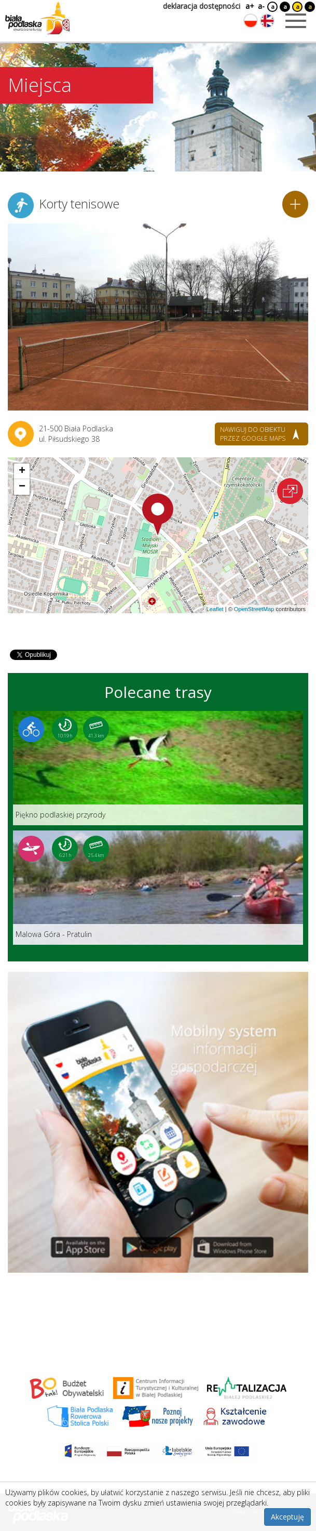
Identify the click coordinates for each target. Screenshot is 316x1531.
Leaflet (215, 609)
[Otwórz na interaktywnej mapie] (290, 491)
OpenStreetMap (254, 609)
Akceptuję (287, 1517)
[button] (157, 514)
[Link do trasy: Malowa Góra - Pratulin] (158, 887)
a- (261, 6)
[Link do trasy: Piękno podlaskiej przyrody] (158, 768)
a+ (249, 6)
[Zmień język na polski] (250, 21)
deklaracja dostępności (201, 6)
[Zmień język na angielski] (267, 21)
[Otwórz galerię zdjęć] (158, 317)
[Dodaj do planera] (295, 204)
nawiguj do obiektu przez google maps (252, 434)
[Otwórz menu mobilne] (296, 21)
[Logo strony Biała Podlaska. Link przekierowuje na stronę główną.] (37, 18)
